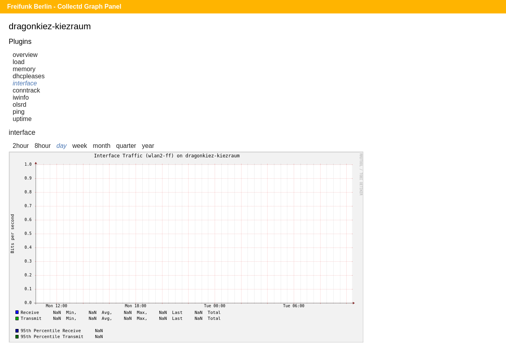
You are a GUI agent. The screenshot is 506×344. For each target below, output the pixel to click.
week (79, 145)
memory (24, 69)
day (62, 145)
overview (25, 54)
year (148, 145)
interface (25, 83)
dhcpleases (29, 76)
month (101, 145)
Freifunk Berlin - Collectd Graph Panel (64, 6)
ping (19, 111)
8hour (42, 145)
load (19, 62)
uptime (22, 118)
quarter (126, 145)
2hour (21, 145)
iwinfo (21, 97)
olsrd (19, 104)
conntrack (26, 90)
